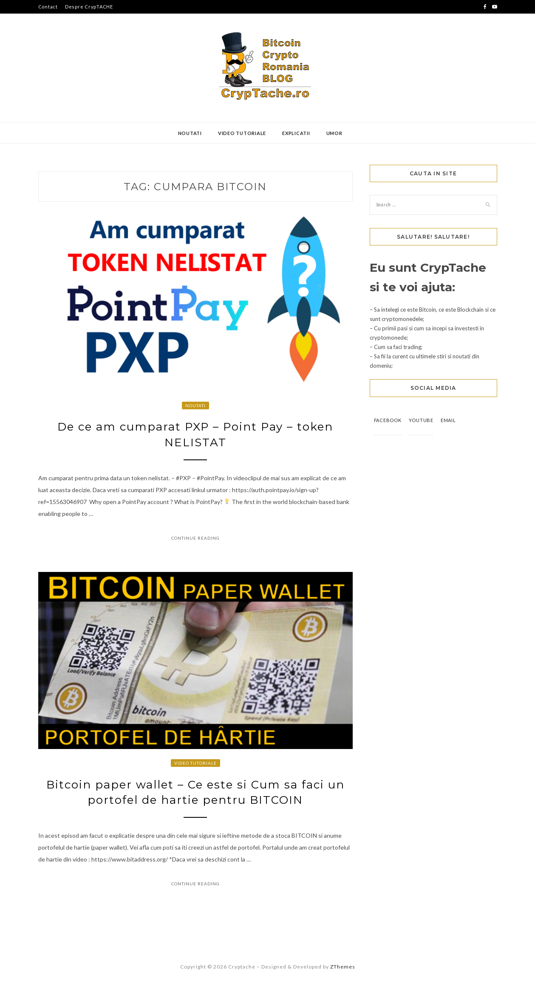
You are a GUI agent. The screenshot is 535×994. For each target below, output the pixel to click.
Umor (334, 133)
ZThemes (342, 966)
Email (448, 420)
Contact (48, 6)
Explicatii (296, 133)
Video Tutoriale (242, 133)
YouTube (421, 420)
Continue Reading (195, 538)
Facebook (388, 420)
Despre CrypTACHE (89, 6)
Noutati (190, 133)
